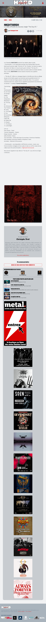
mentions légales (21, 611)
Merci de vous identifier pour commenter (23, 265)
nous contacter (28, 611)
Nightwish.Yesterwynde (28, 148)
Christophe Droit (14, 30)
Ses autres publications (23, 255)
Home (5, 20)
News (10, 20)
